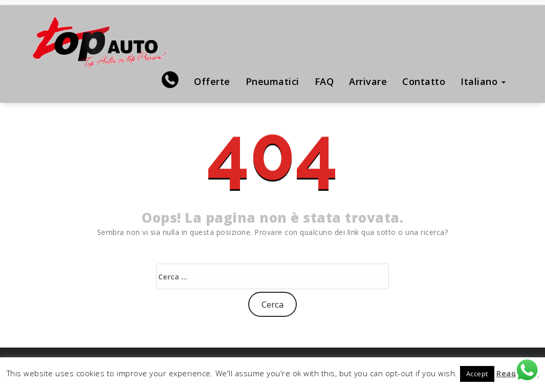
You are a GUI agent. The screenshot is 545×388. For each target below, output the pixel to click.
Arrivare (368, 81)
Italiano (483, 81)
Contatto (423, 81)
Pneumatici (272, 81)
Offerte (212, 81)
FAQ (324, 81)
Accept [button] (477, 373)
